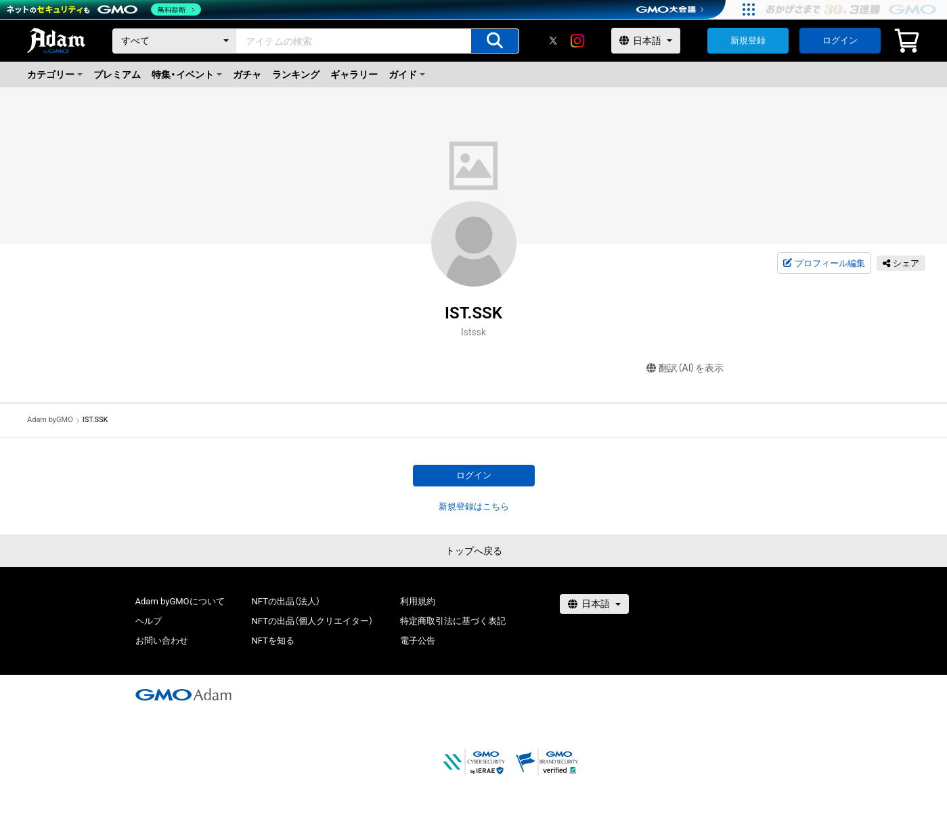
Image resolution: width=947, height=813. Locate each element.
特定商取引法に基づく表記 (453, 621)
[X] (553, 40)
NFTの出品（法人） (286, 601)
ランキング (296, 74)
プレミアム (117, 74)
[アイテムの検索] (494, 41)
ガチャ (247, 74)
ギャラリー (354, 74)
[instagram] (577, 40)
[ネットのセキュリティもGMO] (103, 9)
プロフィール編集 (823, 263)
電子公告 (417, 640)
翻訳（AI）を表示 (685, 368)
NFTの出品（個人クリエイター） (312, 621)
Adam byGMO (50, 419)
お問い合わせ (161, 640)
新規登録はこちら (474, 506)
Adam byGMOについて (180, 601)
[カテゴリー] (174, 41)
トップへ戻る (473, 550)
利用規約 (417, 601)
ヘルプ (148, 621)
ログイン (840, 40)
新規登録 (748, 40)
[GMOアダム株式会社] (183, 694)
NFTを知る (273, 640)
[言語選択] (645, 41)
